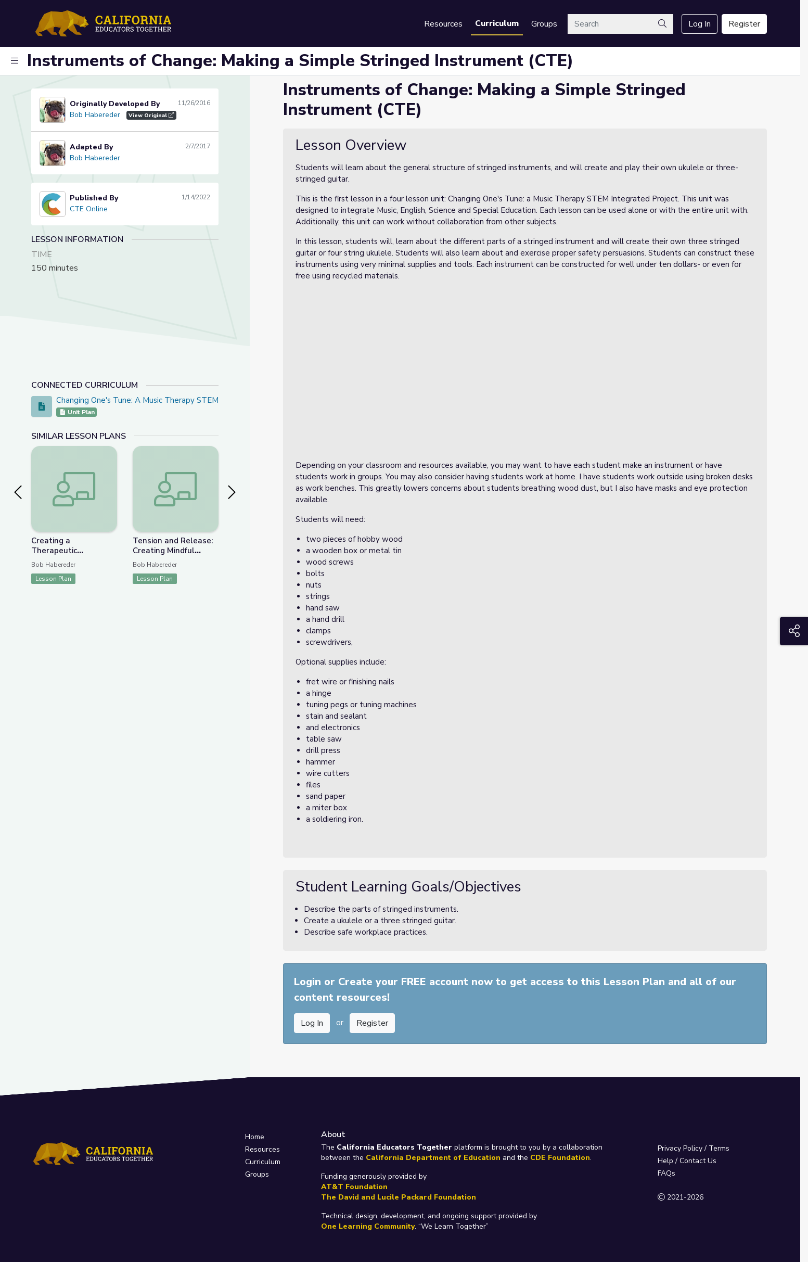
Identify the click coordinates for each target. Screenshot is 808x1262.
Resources (443, 24)
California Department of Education (433, 1158)
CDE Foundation (560, 1158)
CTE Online (89, 209)
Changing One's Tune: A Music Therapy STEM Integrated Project (172, 400)
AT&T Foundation (354, 1187)
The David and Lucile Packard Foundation (398, 1197)
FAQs (666, 1173)
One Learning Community (368, 1226)
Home (254, 1137)
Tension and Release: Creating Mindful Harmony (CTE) (173, 551)
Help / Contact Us (687, 1161)
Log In (699, 24)
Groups (544, 24)
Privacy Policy (680, 1148)
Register (744, 24)
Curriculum (497, 23)
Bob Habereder (95, 115)
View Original (151, 115)
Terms (719, 1148)
